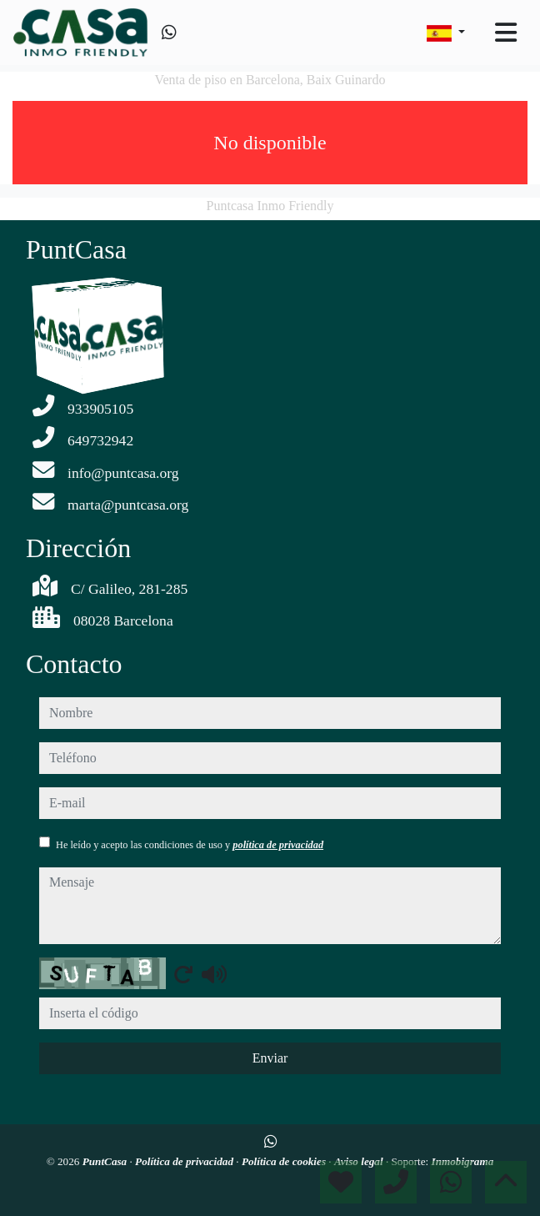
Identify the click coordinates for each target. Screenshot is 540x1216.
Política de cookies (285, 1161)
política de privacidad (277, 845)
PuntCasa (106, 1161)
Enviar (270, 1058)
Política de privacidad (185, 1161)
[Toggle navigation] (506, 32)
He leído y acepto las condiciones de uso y (189, 845)
